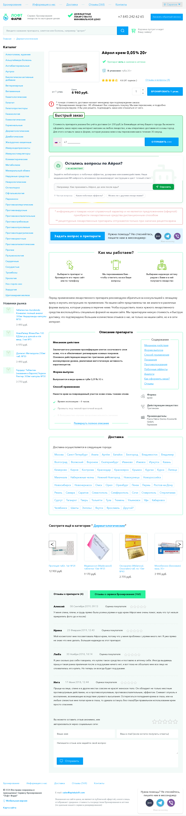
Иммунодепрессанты (18, 147)
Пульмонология (15, 255)
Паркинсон (12, 198)
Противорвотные (16, 238)
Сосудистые (12, 266)
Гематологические (16, 96)
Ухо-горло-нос (14, 283)
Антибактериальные (17, 65)
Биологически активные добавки (19, 78)
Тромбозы (11, 272)
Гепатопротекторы (17, 108)
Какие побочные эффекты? (89, 195)
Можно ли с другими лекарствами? (125, 195)
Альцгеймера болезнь (19, 60)
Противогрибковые (17, 221)
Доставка (72, 4)
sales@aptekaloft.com (74, 792)
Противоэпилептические (20, 244)
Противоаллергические (19, 204)
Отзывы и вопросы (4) (157, 80)
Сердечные (12, 261)
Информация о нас (43, 4)
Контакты (121, 4)
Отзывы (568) (97, 4)
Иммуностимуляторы (18, 153)
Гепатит (10, 102)
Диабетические (14, 136)
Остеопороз (13, 187)
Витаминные (13, 91)
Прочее (10, 249)
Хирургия (11, 289)
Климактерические (17, 159)
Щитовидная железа (18, 295)
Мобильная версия (16, 800)
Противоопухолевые (18, 227)
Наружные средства (17, 176)
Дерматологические (27, 38)
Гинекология (13, 113)
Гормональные (14, 125)
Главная (7, 38)
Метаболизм (13, 164)
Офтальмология (15, 193)
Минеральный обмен (18, 170)
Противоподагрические (19, 232)
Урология (11, 278)
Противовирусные (16, 210)
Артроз (10, 71)
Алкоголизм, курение (18, 54)
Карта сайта (9, 807)
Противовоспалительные (20, 215)
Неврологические (16, 181)
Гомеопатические (16, 119)
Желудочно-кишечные (18, 142)
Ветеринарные (14, 85)
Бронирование (12, 4)
